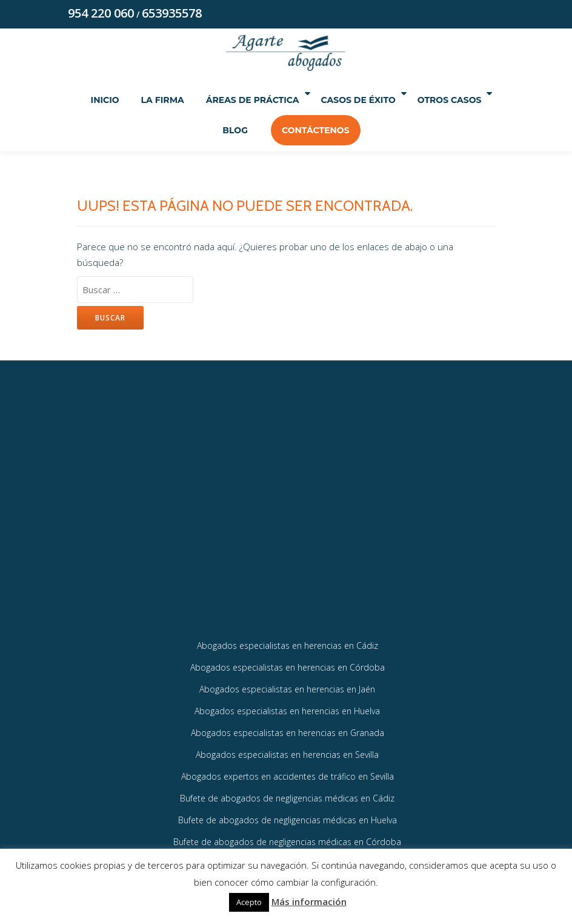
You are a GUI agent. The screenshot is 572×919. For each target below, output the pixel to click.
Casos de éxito (405, 100)
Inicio (132, 100)
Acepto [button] (249, 902)
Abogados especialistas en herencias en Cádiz (287, 662)
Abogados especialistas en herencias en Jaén (287, 706)
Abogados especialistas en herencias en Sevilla (287, 774)
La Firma (189, 100)
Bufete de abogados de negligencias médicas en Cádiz (287, 818)
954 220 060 (101, 13)
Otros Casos (209, 130)
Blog (286, 130)
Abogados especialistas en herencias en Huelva (287, 729)
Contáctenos (367, 130)
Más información (309, 901)
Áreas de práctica (284, 100)
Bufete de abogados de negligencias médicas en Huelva (287, 841)
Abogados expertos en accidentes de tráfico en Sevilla (287, 796)
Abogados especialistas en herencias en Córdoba (287, 684)
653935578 (172, 13)
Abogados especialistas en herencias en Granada (287, 751)
